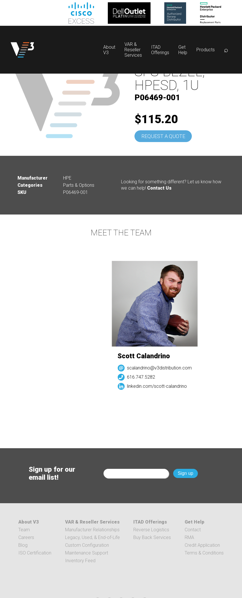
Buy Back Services (152, 537)
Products (205, 49)
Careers (26, 537)
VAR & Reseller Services (133, 50)
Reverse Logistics (151, 529)
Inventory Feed (80, 560)
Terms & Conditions (204, 553)
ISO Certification (34, 553)
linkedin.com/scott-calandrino (159, 386)
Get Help (182, 49)
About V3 (28, 522)
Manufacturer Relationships (92, 529)
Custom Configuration (87, 545)
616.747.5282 (143, 377)
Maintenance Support (86, 553)
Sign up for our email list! (52, 473)
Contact (193, 529)
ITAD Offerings (160, 49)
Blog (23, 545)
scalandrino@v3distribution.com (161, 368)
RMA (189, 537)
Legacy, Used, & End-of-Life (92, 537)
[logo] (22, 49)
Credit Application (202, 545)
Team (24, 529)
